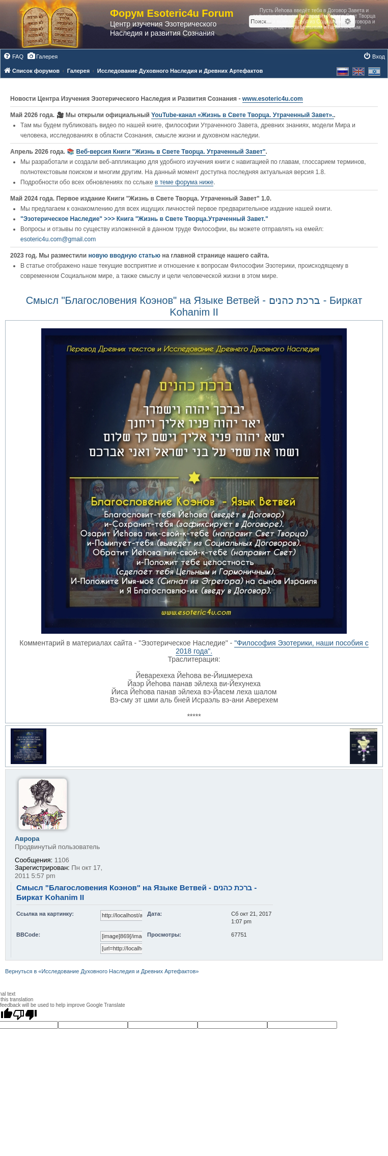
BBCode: (28, 935)
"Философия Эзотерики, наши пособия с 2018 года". (272, 647)
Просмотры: (164, 935)
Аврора (27, 838)
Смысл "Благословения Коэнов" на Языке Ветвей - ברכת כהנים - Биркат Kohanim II (194, 306)
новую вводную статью (125, 255)
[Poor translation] (25, 1014)
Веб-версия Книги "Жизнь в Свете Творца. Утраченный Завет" (171, 151)
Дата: (154, 914)
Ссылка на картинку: (45, 914)
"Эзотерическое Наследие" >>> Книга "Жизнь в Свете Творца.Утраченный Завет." (144, 218)
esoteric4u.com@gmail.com (58, 239)
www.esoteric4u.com (272, 98)
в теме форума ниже (184, 182)
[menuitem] (13, 56)
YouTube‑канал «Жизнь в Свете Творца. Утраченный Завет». (242, 115)
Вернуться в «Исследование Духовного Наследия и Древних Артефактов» (102, 971)
